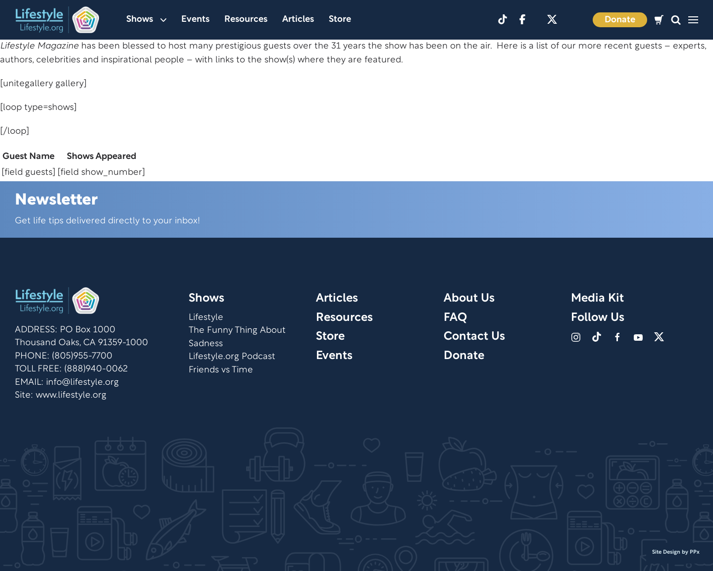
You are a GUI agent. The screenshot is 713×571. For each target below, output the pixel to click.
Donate (620, 20)
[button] (676, 20)
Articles (298, 19)
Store (340, 19)
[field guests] (28, 172)
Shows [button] (146, 19)
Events (195, 19)
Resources (245, 19)
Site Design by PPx (676, 552)
